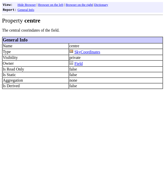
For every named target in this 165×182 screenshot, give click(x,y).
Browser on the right (78, 5)
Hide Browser (27, 5)
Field (78, 63)
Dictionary (101, 5)
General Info (26, 10)
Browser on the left (50, 5)
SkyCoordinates (87, 52)
